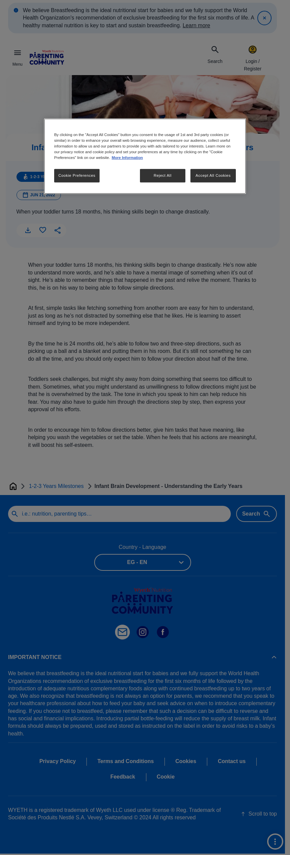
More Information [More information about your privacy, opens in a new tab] (127, 158)
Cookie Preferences (76, 175)
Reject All (163, 175)
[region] (145, 156)
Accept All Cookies (212, 175)
